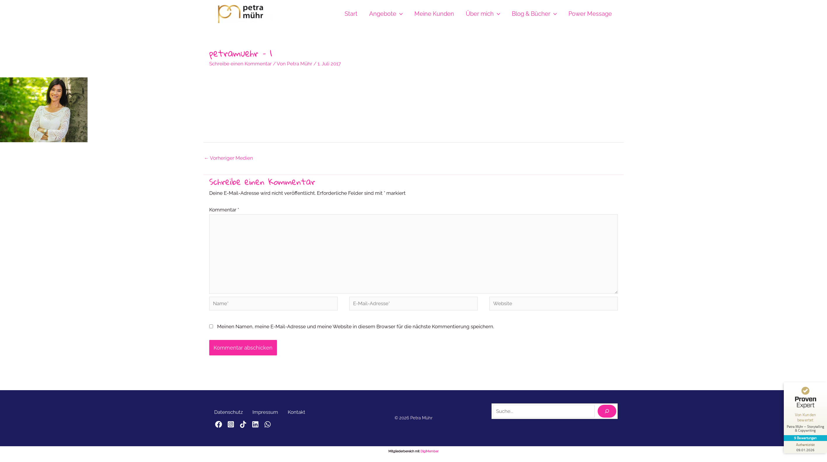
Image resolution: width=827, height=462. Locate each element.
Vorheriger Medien (228, 158)
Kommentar (224, 210)
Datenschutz (229, 415)
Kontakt (301, 415)
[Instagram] (234, 427)
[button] (399, 13)
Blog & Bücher (534, 13)
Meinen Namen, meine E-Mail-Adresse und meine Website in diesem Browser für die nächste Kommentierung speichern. (355, 329)
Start (351, 13)
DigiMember (430, 454)
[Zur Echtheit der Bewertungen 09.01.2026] (805, 447)
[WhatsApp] (281, 427)
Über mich (483, 13)
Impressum (268, 415)
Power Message (590, 13)
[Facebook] (218, 427)
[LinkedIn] (265, 427)
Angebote (386, 13)
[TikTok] (250, 427)
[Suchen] (607, 414)
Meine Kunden (434, 13)
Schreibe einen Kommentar (240, 64)
